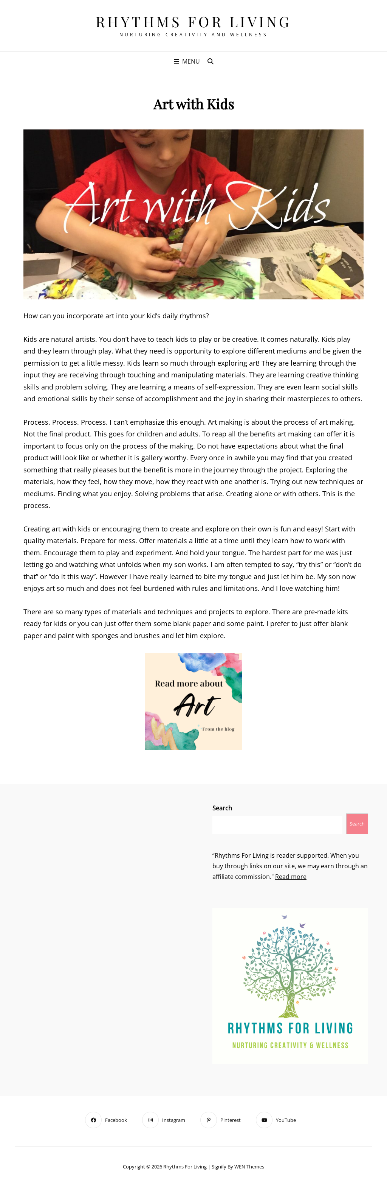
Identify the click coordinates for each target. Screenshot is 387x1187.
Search (222, 808)
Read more (291, 876)
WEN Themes (249, 1166)
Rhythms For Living (194, 21)
